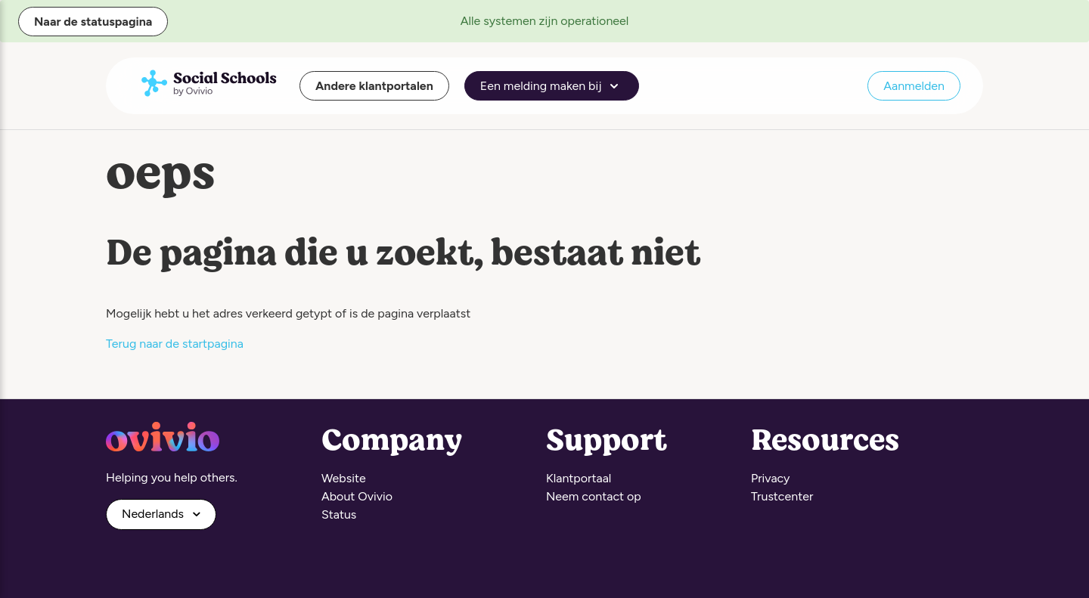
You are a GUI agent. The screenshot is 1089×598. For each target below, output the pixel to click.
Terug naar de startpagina (175, 343)
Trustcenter (782, 496)
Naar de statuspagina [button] (93, 21)
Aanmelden (914, 86)
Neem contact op (593, 496)
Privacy (770, 478)
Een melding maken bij (552, 86)
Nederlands (154, 514)
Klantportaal (578, 478)
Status (338, 514)
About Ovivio (356, 496)
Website (343, 478)
